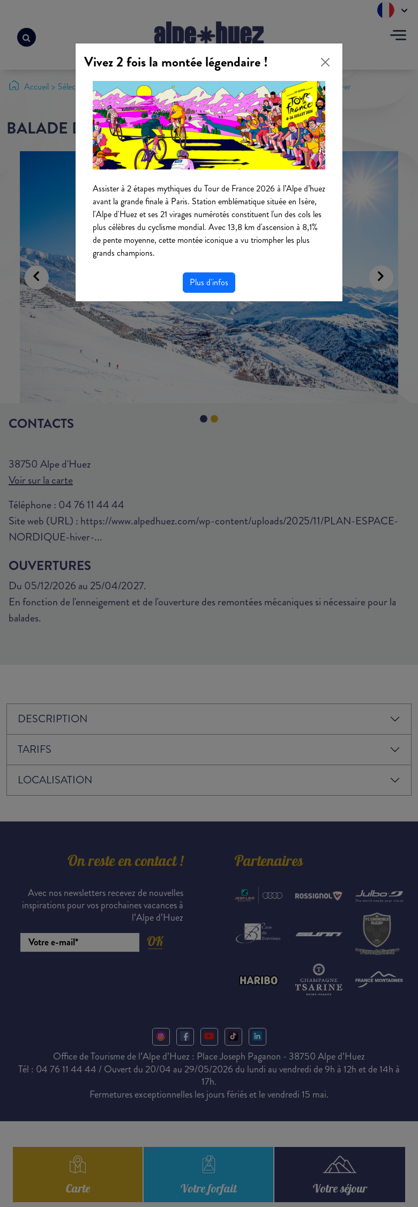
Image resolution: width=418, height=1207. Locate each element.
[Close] (325, 62)
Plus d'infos (209, 282)
